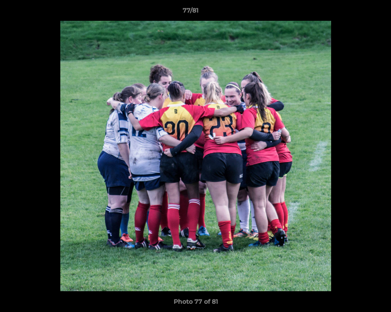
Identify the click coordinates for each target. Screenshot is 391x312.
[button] (354, 12)
